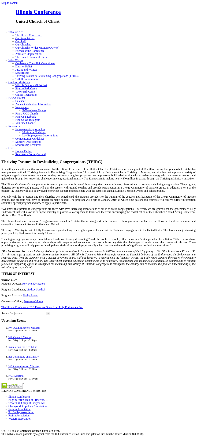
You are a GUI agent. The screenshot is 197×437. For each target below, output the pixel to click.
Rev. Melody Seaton (33, 283)
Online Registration (26, 94)
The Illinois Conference (28, 35)
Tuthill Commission (26, 79)
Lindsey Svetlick (36, 289)
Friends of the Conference (29, 50)
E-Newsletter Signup (34, 110)
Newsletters (22, 107)
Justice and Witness (26, 69)
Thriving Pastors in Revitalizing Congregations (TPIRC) (47, 75)
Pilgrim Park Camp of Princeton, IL (28, 399)
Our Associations (25, 38)
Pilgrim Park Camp (26, 88)
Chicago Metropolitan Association (27, 406)
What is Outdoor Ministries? (31, 85)
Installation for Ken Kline (22, 347)
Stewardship (22, 72)
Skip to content (9, 2)
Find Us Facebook (25, 116)
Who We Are (15, 31)
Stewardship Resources (28, 144)
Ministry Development (28, 141)
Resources (14, 126)
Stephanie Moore (33, 301)
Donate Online (23, 151)
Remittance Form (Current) (30, 154)
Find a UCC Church (26, 113)
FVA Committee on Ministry (24, 327)
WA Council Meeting (20, 337)
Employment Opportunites (30, 129)
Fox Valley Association (21, 412)
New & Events (16, 97)
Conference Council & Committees (35, 63)
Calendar (20, 100)
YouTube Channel (25, 122)
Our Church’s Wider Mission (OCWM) (37, 47)
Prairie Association (18, 415)
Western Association (19, 418)
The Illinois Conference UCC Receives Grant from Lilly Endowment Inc (42, 307)
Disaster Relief (23, 66)
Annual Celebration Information (33, 104)
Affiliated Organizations (28, 53)
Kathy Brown (30, 295)
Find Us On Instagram (27, 119)
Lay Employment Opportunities (40, 135)
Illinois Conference (38, 12)
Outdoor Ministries (19, 82)
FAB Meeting (16, 375)
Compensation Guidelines (29, 138)
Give (11, 148)
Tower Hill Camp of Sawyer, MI (26, 402)
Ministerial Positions (34, 132)
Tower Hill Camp (25, 91)
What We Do (15, 60)
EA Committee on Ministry (23, 356)
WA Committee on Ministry (23, 366)
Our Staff (20, 41)
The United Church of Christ (31, 57)
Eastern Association (19, 409)
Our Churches (23, 44)
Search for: (7, 313)
